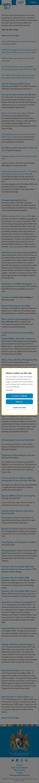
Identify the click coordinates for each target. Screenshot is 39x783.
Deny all (19, 402)
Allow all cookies (19, 396)
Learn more (9, 390)
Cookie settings (19, 407)
